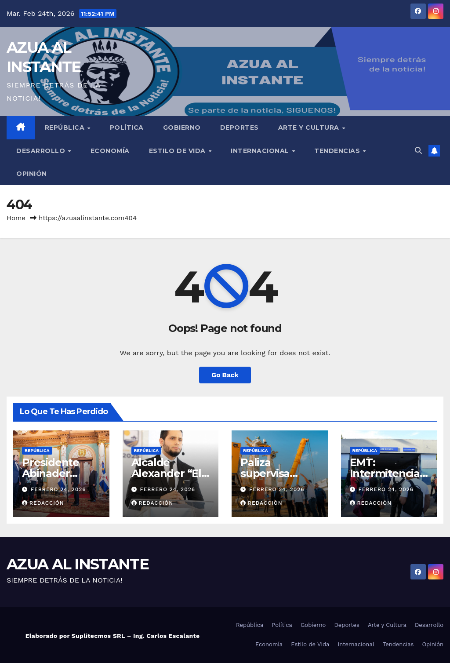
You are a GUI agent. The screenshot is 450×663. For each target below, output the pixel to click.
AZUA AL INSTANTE (78, 564)
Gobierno (182, 127)
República (66, 127)
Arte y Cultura (309, 127)
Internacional (261, 151)
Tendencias (338, 151)
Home (16, 218)
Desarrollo (41, 151)
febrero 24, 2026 (58, 489)
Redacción (43, 503)
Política (127, 127)
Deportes (239, 127)
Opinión (31, 174)
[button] (418, 150)
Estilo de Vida (178, 151)
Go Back (225, 375)
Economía (110, 151)
